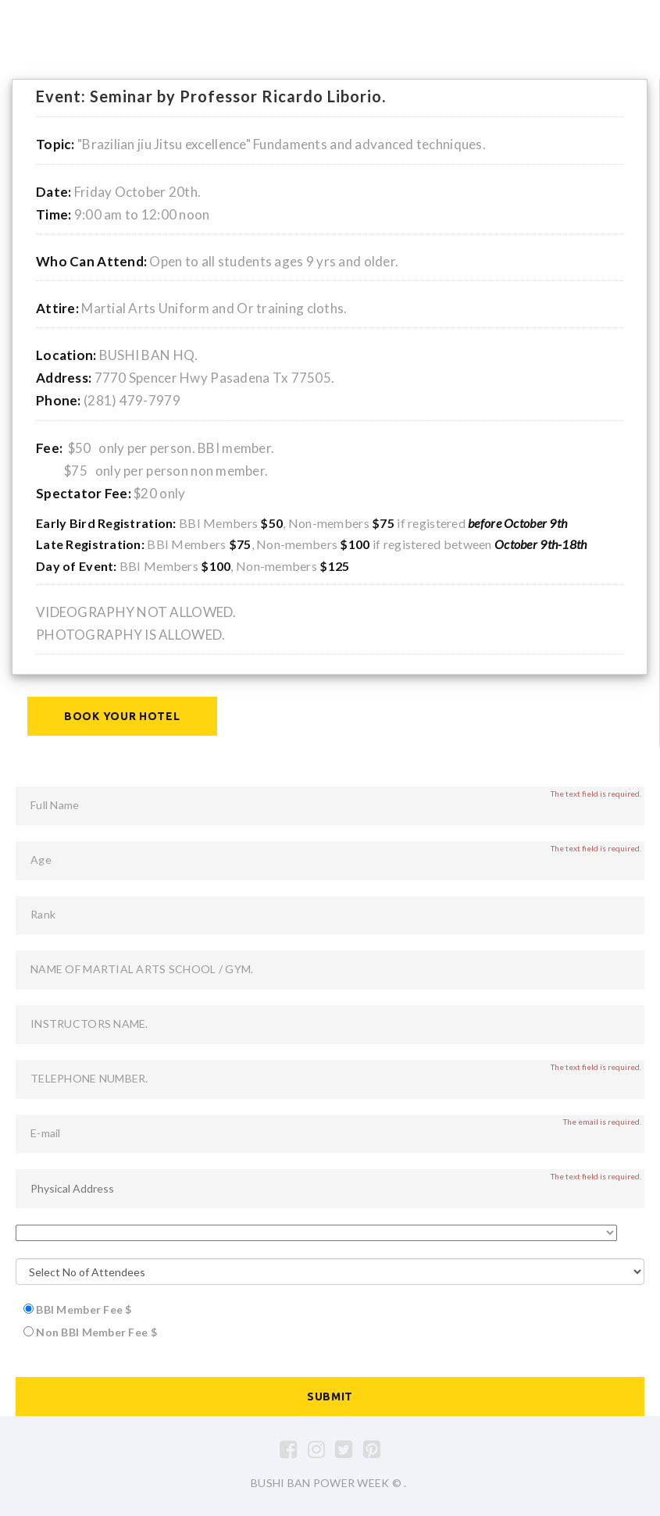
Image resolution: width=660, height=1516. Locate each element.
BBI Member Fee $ (83, 1309)
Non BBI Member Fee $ (96, 1332)
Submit (330, 1396)
